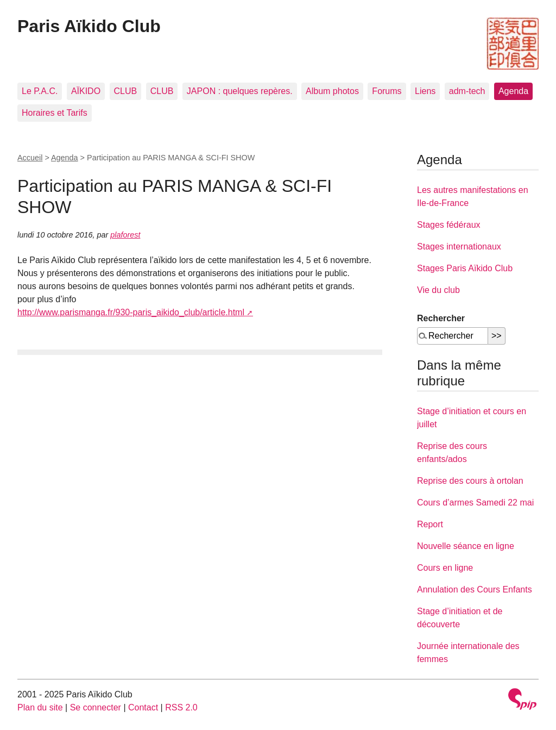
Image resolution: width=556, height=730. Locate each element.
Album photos (332, 91)
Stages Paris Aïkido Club (465, 268)
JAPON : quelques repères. (240, 91)
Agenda (513, 91)
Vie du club (438, 290)
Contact (143, 707)
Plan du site (40, 707)
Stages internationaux (459, 246)
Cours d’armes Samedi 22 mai (475, 502)
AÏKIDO (85, 91)
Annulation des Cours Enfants (474, 589)
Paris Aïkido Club (89, 26)
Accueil (29, 157)
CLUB (125, 91)
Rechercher (441, 318)
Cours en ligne (445, 567)
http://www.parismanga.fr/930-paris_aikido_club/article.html (130, 312)
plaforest (125, 234)
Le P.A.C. (40, 91)
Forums (386, 91)
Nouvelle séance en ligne (465, 546)
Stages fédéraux (449, 224)
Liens (425, 91)
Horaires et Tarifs (54, 112)
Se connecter (95, 707)
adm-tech (467, 91)
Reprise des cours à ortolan (470, 480)
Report (430, 524)
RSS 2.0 (181, 707)
